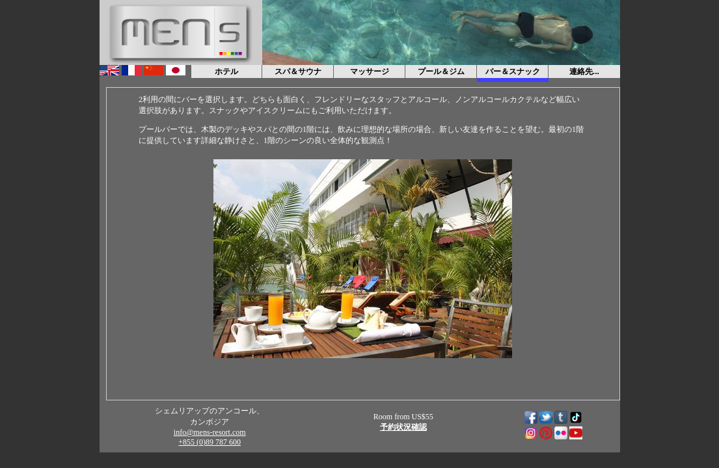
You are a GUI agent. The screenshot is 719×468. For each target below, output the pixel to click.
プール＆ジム (441, 71)
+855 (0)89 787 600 (209, 442)
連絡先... (584, 71)
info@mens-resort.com (210, 432)
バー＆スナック (512, 71)
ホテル (226, 71)
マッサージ (369, 71)
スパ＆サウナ (298, 71)
